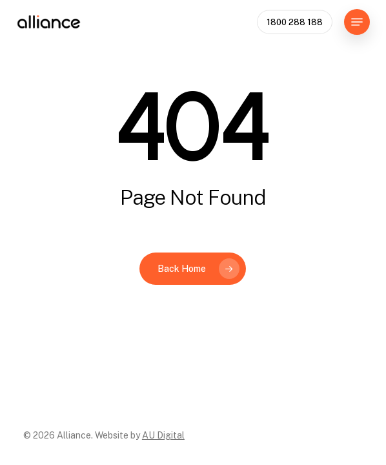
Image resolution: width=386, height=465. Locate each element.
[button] (357, 22)
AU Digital (163, 435)
